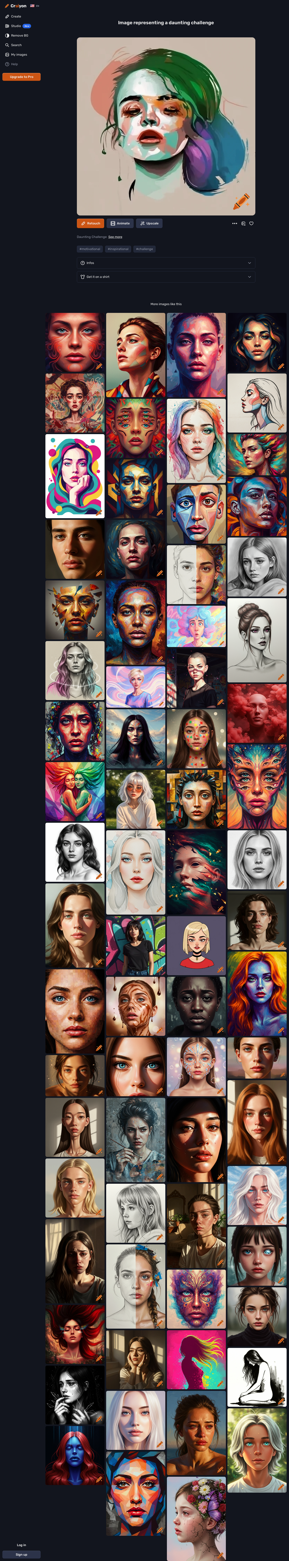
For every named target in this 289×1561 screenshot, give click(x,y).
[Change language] (34, 5)
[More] (234, 223)
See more (115, 237)
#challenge (144, 249)
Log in (21, 1545)
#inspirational (118, 249)
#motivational (89, 249)
